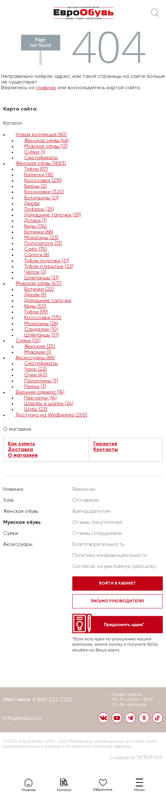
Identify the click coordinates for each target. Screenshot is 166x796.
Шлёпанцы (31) (41, 335)
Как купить (21, 443)
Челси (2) (35, 272)
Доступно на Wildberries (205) (51, 415)
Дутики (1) (35, 220)
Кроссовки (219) (43, 180)
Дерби (32, 203)
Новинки (13, 489)
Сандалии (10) (41, 329)
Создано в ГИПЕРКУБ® (136, 757)
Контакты (105, 449)
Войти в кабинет (117, 583)
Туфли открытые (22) (48, 266)
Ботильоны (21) (41, 197)
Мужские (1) (37, 352)
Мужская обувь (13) (46, 146)
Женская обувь (20, 511)
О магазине (23, 455)
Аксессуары (17, 544)
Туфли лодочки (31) (46, 260)
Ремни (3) (35, 386)
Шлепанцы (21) (41, 277)
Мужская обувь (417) (39, 283)
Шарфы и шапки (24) (48, 403)
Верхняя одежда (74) (40, 392)
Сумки (10, 533)
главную (46, 87)
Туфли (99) (36, 312)
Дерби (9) (35, 294)
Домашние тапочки (47, 300)
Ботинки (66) (38, 232)
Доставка (20, 449)
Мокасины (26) (41, 323)
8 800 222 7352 (52, 700)
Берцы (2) (35, 186)
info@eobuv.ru (22, 718)
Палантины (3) (41, 380)
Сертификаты (41, 157)
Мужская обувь (22, 522)
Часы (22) (35, 369)
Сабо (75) (35, 249)
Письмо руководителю (117, 601)
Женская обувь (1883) (41, 163)
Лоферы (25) (39, 209)
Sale (8, 500)
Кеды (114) (35, 226)
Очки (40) (35, 374)
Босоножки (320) (44, 191)
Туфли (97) (36, 169)
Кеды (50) (35, 306)
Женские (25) (39, 346)
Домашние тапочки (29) (52, 215)
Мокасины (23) (41, 237)
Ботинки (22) (39, 289)
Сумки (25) (28, 340)
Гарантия (105, 443)
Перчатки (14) (40, 398)
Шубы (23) (35, 409)
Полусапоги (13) (43, 243)
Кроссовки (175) (42, 317)
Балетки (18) (38, 174)
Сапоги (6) (36, 254)
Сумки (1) (34, 152)
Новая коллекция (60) (41, 134)
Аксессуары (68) (35, 357)
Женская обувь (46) (46, 140)
